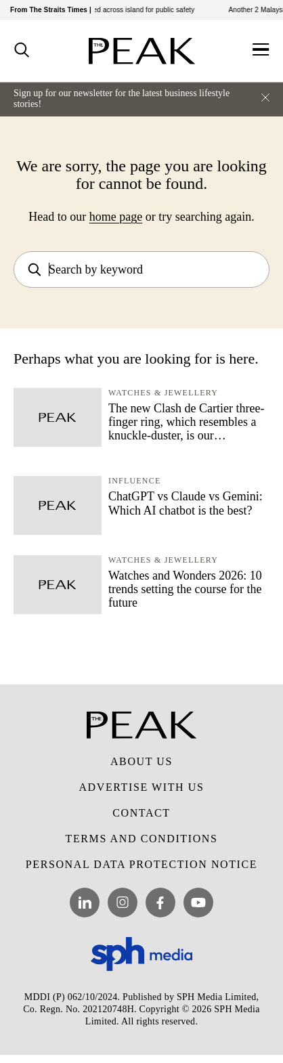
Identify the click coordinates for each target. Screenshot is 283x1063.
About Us (141, 761)
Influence (134, 480)
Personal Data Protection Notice (141, 864)
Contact (141, 813)
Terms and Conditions (142, 838)
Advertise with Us (141, 787)
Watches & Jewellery (163, 392)
